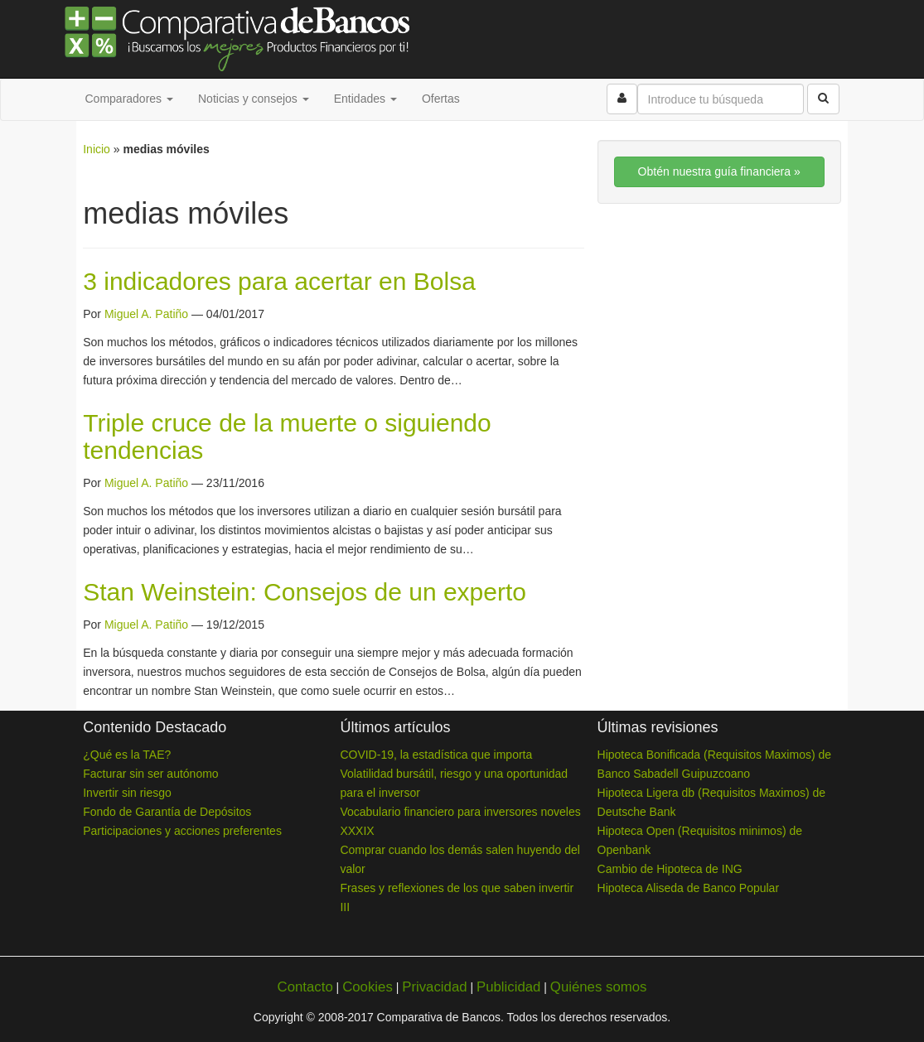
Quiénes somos (598, 987)
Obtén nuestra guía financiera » (719, 171)
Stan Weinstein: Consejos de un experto (304, 591)
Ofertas (441, 98)
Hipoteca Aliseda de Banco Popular (688, 888)
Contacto (305, 987)
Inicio (96, 149)
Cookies (367, 987)
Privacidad (434, 987)
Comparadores (129, 98)
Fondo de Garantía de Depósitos (167, 811)
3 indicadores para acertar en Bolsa (279, 281)
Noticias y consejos (253, 98)
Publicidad (508, 987)
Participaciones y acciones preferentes (182, 830)
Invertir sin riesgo (127, 792)
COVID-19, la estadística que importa (436, 754)
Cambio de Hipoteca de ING (670, 869)
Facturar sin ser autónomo (150, 773)
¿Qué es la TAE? (127, 754)
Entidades (365, 98)
